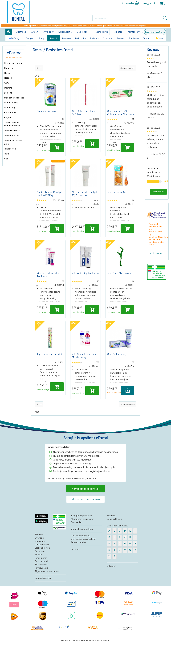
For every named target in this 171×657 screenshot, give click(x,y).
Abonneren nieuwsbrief (82, 533)
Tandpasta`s (10, 148)
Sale (159, 38)
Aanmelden (130, 3)
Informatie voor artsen (82, 543)
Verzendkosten (42, 562)
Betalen (38, 569)
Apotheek (20, 31)
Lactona (8, 92)
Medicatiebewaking (80, 550)
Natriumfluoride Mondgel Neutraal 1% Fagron (49, 198)
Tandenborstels (12, 135)
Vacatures (40, 556)
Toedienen (134, 38)
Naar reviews (158, 192)
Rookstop (117, 31)
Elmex (7, 73)
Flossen (8, 78)
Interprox (8, 87)
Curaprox (8, 68)
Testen (120, 38)
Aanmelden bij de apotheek (85, 503)
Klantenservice (135, 31)
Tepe (6, 153)
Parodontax (10, 112)
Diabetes (66, 38)
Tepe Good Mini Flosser (119, 281)
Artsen (34, 31)
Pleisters (94, 38)
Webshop (111, 530)
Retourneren (41, 572)
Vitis (6, 158)
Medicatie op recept (14, 97)
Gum (6, 82)
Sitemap (39, 549)
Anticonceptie (65, 31)
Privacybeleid (41, 582)
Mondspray (9, 107)
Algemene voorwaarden (47, 585)
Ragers (7, 117)
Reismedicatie (101, 31)
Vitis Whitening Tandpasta (85, 281)
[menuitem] (14, 63)
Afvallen (49, 31)
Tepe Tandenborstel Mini (49, 366)
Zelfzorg (14, 38)
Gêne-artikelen (114, 533)
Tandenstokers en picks (13, 142)
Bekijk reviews (155, 253)
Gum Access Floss (46, 112)
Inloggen (149, 3)
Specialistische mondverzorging (12, 124)
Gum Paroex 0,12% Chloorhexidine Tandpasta (120, 113)
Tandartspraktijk (12, 130)
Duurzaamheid (42, 576)
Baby (41, 38)
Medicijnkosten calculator (83, 553)
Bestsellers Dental (13, 63)
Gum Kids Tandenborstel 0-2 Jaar (84, 113)
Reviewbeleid (41, 579)
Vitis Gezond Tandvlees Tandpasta (49, 282)
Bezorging (40, 566)
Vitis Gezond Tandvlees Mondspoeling (84, 367)
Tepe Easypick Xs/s (117, 196)
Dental (53, 38)
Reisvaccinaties (78, 557)
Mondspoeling (11, 102)
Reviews (153, 49)
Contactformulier (43, 592)
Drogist (29, 38)
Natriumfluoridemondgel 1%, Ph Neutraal (84, 198)
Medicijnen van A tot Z (117, 540)
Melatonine (80, 38)
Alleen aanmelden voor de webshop (86, 514)
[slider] (152, 58)
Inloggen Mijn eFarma (81, 530)
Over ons (39, 552)
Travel (146, 38)
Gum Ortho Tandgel (117, 366)
